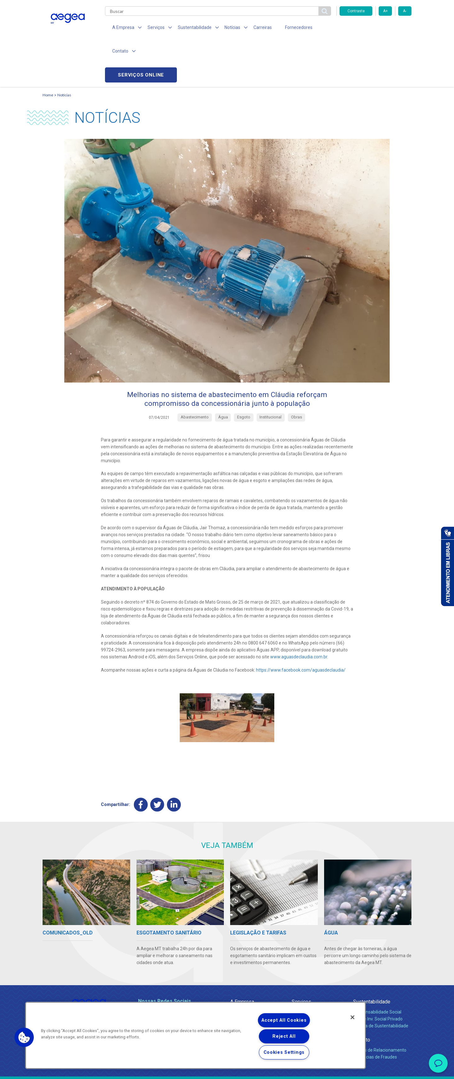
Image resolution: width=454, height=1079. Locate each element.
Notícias (64, 49)
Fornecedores (285, 28)
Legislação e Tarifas (311, 981)
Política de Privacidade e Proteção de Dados (227, 1069)
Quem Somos (244, 967)
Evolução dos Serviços (314, 988)
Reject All (283, 1036)
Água (297, 967)
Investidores (242, 981)
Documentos (304, 994)
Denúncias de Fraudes (375, 1012)
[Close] (352, 1017)
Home (48, 49)
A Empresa (242, 957)
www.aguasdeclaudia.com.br (298, 611)
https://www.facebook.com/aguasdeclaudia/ (301, 625)
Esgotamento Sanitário (315, 974)
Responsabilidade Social (377, 967)
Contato (361, 995)
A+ (385, 11)
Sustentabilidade (371, 957)
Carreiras (252, 28)
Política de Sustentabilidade (380, 981)
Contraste (356, 11)
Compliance (242, 974)
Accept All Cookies (283, 1020)
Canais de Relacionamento (379, 1005)
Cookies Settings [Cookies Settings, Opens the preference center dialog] (284, 1052)
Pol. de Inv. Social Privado (378, 974)
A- (404, 11)
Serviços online (375, 28)
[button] (24, 1037)
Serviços (301, 957)
